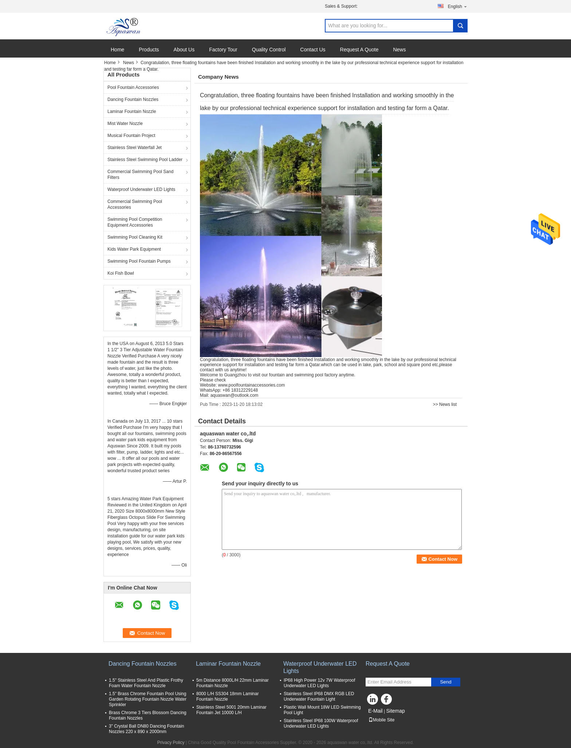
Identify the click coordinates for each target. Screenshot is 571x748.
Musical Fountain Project (131, 135)
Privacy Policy (171, 742)
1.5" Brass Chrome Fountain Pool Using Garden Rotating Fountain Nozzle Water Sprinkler (147, 699)
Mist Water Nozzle (125, 123)
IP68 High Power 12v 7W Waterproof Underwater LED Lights (319, 683)
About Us (184, 49)
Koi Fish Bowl (120, 273)
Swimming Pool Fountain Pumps (138, 261)
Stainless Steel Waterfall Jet (134, 147)
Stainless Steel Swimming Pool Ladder (144, 159)
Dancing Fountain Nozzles (132, 99)
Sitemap (395, 711)
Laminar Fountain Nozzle (131, 111)
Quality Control (269, 49)
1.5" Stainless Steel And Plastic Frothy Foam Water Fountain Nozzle (146, 683)
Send (445, 682)
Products (149, 49)
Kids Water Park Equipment (134, 249)
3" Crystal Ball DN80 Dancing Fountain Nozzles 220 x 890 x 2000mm (146, 729)
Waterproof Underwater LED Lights (141, 189)
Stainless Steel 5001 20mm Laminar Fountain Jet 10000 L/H (231, 710)
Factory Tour (223, 49)
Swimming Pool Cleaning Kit (134, 237)
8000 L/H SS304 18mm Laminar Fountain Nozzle (227, 696)
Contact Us (312, 49)
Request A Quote (359, 49)
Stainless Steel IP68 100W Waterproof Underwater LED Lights (321, 723)
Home (117, 49)
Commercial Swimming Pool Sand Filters (140, 174)
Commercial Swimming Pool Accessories (134, 204)
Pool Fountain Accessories (133, 87)
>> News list (445, 404)
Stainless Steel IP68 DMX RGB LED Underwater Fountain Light (319, 696)
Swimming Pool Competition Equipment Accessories (134, 222)
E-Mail (375, 711)
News (399, 49)
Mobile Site (381, 719)
